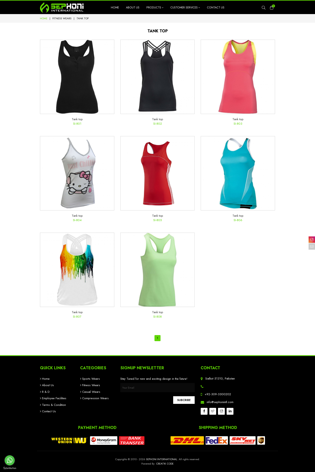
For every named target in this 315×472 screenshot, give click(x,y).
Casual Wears (90, 392)
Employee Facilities (53, 398)
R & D (45, 392)
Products (154, 7)
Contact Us (215, 7)
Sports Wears (90, 379)
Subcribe (184, 400)
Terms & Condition (53, 405)
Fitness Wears (62, 18)
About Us (132, 7)
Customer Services (185, 7)
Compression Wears (94, 398)
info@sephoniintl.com (220, 402)
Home (115, 7)
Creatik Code (165, 464)
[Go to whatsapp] (10, 460)
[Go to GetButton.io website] (9, 468)
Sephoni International (161, 459)
